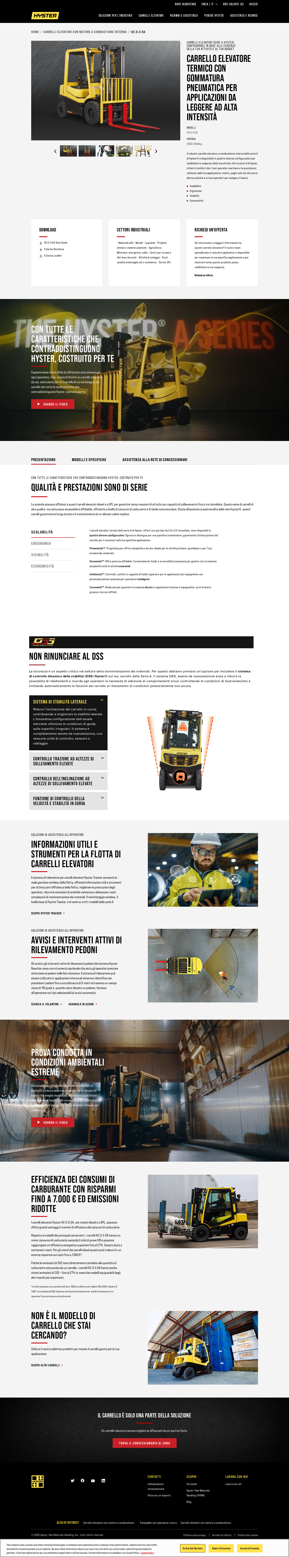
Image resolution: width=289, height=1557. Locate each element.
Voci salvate (233, 4)
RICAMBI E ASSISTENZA (184, 15)
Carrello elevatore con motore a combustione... (109, 1522)
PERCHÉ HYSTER (214, 15)
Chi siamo (192, 1484)
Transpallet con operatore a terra (158, 1522)
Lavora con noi (233, 1484)
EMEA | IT (210, 4)
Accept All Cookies (249, 1548)
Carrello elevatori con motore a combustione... (206, 1522)
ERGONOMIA (41, 543)
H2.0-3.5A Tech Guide (53, 242)
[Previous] (55, 151)
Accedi (253, 4)
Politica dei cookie (248, 1535)
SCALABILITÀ (42, 532)
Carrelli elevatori (151, 15)
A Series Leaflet (50, 255)
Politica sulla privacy (194, 1535)
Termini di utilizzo (221, 1535)
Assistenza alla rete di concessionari (155, 459)
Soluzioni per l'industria (115, 15)
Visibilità (40, 554)
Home (35, 32)
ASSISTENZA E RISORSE (244, 15)
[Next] (156, 151)
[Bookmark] (255, 42)
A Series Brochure (51, 249)
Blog (189, 1501)
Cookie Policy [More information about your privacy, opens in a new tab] (147, 1552)
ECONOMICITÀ (42, 566)
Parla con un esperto (159, 1495)
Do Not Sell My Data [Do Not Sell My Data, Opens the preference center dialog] (193, 1548)
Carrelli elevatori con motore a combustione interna (85, 32)
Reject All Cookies (221, 1548)
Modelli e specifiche (89, 459)
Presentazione (43, 459)
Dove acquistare (185, 4)
